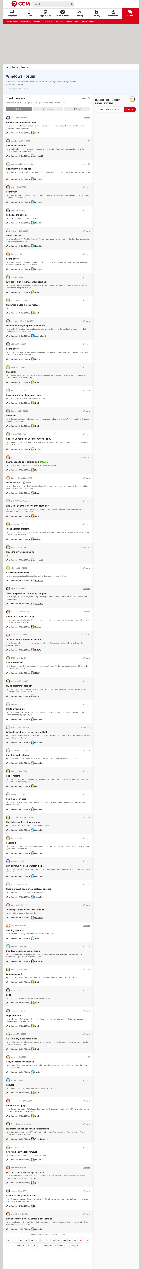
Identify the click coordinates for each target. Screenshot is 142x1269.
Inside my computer (15, 709)
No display (11, 372)
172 (37, 1240)
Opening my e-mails (16, 930)
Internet (37, 21)
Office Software (12, 21)
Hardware (59, 21)
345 (58, 1240)
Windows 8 (34, 103)
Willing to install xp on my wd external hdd (26, 732)
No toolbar (11, 415)
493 (77, 1246)
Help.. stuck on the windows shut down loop (27, 506)
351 (23, 1246)
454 (61, 1246)
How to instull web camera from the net (25, 866)
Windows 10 (11, 103)
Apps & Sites (45, 13)
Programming (26, 21)
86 (32, 1240)
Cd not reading (13, 776)
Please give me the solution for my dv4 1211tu (28, 439)
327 (53, 1240)
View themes (23, 89)
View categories (12, 89)
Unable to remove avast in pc (20, 616)
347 (69, 1240)
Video (77, 21)
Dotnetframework (14, 662)
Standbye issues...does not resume (23, 951)
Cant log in (11, 843)
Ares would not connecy (17, 572)
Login (8, 995)
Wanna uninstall (14, 974)
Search (86, 98)
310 (48, 1240)
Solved (77, 109)
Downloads (113, 13)
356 (40, 1246)
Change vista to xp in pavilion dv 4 (22, 462)
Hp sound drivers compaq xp (20, 552)
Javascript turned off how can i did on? (25, 909)
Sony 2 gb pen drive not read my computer (26, 593)
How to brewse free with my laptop (23, 822)
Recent (18, 109)
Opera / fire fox (13, 235)
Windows (25, 67)
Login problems (13, 1015)
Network (69, 21)
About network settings (17, 755)
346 (64, 1240)
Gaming (79, 13)
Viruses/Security (88, 21)
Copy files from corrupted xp (20, 1061)
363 (45, 1246)
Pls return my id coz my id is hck (21, 1038)
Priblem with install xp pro (18, 169)
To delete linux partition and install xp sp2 (26, 639)
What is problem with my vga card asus (25, 1172)
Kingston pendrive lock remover (21, 1152)
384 (50, 1246)
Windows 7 (22, 103)
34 (26, 1240)
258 (42, 1240)
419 (56, 1246)
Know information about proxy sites (23, 395)
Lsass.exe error (13, 482)
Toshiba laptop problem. (18, 529)
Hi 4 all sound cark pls (16, 215)
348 (75, 1240)
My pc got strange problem (19, 686)
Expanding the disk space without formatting (27, 1128)
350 (18, 1246)
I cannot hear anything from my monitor (25, 325)
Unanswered (48, 109)
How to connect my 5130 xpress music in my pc (29, 1218)
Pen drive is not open (16, 799)
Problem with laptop (16, 1105)
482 (72, 1246)
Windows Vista (46, 103)
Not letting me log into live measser (23, 305)
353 (34, 1246)
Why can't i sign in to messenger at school (26, 282)
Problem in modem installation (21, 122)
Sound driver (12, 259)
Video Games (47, 21)
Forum (130, 13)
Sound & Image (62, 13)
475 (67, 1246)
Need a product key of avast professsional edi (28, 889)
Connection (11, 192)
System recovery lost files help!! (21, 1195)
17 (21, 1240)
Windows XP (60, 103)
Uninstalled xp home (16, 145)
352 (29, 1246)
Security (96, 13)
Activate (10, 1085)
